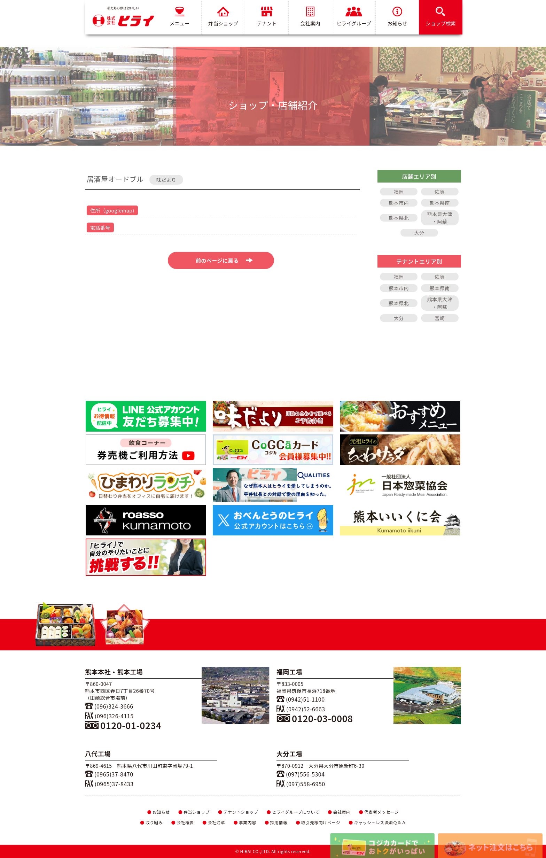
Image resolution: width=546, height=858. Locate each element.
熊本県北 (399, 217)
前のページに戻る (224, 260)
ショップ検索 (440, 17)
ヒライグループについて (293, 812)
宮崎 (440, 318)
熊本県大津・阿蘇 (439, 217)
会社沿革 (213, 822)
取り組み (151, 822)
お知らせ (397, 17)
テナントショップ (238, 812)
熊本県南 (440, 202)
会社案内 (310, 17)
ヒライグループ (353, 17)
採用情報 (276, 822)
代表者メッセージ (379, 812)
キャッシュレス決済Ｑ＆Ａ (377, 822)
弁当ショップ (223, 17)
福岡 (399, 191)
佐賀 (440, 191)
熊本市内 (399, 202)
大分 (419, 232)
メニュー (180, 17)
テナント (267, 17)
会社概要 (182, 822)
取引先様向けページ (318, 822)
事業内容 (244, 822)
